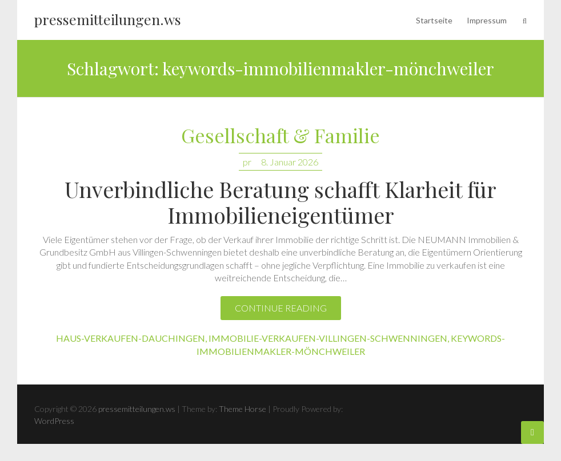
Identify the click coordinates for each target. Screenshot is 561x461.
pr (247, 161)
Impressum (487, 20)
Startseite (434, 20)
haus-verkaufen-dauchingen (130, 338)
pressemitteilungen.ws (107, 19)
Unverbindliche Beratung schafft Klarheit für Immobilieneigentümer (280, 202)
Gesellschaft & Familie (280, 136)
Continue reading (281, 307)
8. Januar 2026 (289, 161)
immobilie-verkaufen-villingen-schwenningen (328, 338)
